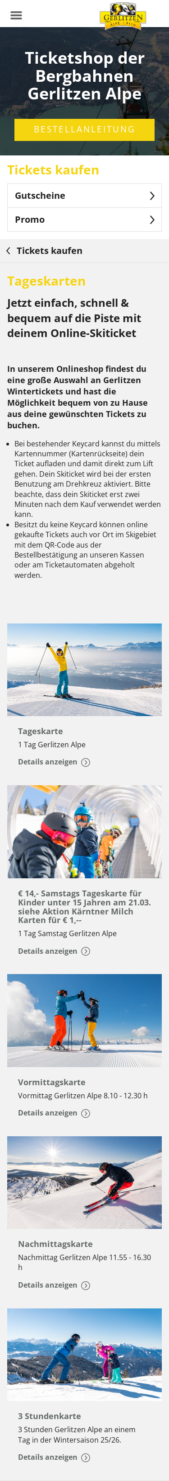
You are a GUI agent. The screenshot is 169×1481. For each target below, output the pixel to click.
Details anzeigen (54, 762)
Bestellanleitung (85, 129)
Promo (86, 219)
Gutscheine (86, 195)
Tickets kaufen (43, 250)
